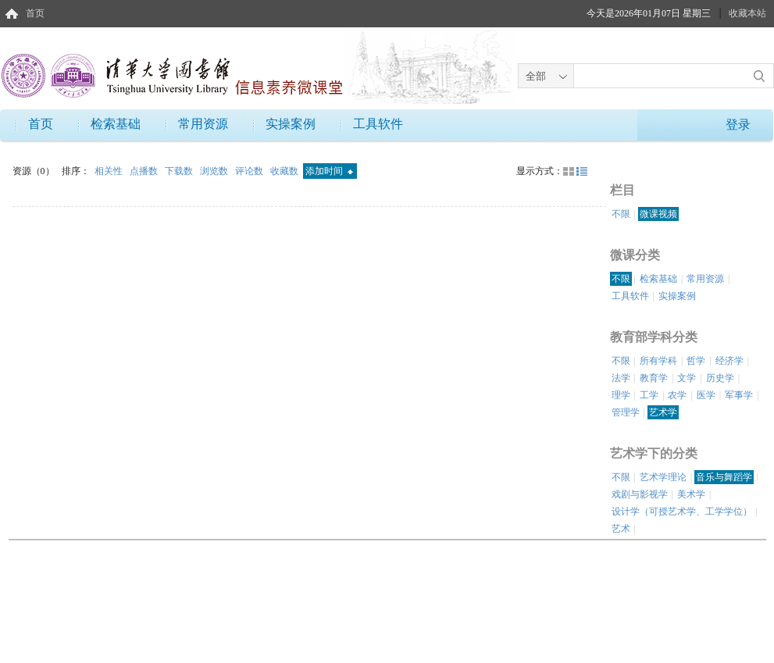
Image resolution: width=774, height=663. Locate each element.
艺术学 (663, 412)
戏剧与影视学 (640, 494)
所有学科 (658, 360)
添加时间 (329, 171)
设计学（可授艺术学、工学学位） (682, 511)
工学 (649, 395)
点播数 (145, 171)
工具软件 (378, 123)
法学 (621, 377)
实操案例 (291, 123)
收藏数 (285, 171)
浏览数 (215, 171)
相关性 (110, 171)
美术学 (691, 494)
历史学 (720, 377)
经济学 (729, 360)
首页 (35, 13)
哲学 (696, 360)
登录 (738, 124)
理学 (621, 395)
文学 (686, 377)
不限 (621, 214)
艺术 (621, 528)
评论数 (250, 171)
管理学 (626, 412)
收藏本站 (747, 13)
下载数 (180, 171)
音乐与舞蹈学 (724, 477)
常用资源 (203, 123)
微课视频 (658, 214)
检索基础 (116, 123)
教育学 (654, 377)
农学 (677, 395)
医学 (706, 395)
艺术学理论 (663, 477)
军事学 (739, 395)
